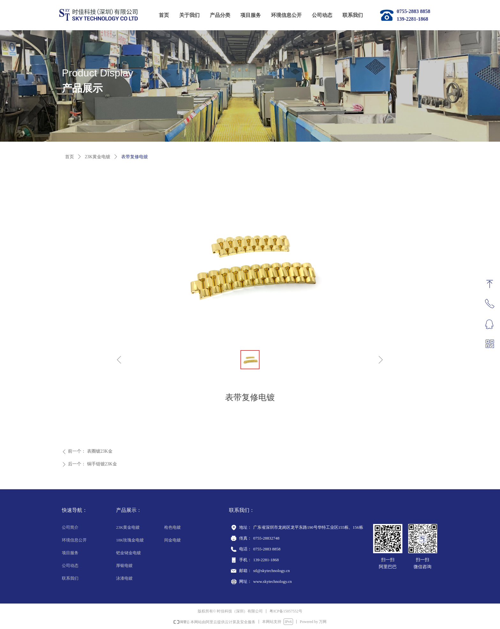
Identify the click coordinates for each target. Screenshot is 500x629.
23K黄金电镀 (97, 156)
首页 (69, 156)
